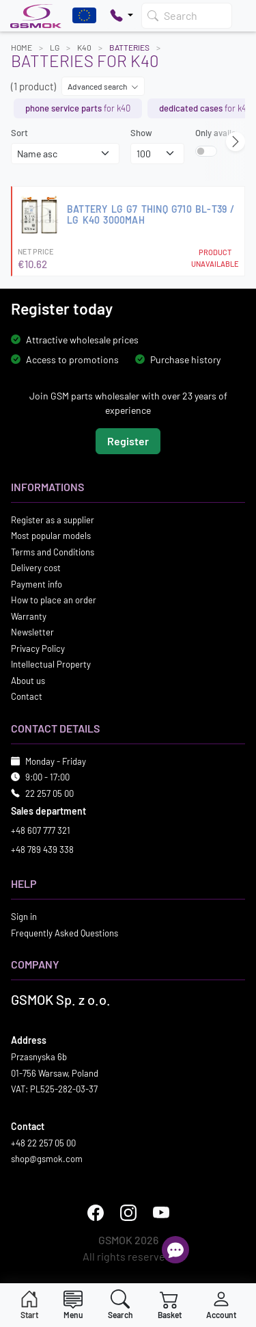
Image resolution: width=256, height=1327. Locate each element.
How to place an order (53, 599)
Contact (26, 696)
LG (54, 47)
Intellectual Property (51, 664)
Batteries (129, 47)
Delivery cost (36, 567)
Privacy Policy (38, 647)
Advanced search (103, 86)
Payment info (36, 583)
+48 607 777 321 (40, 830)
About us (28, 679)
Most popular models (51, 535)
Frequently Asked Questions (64, 932)
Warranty (28, 615)
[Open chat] (175, 1250)
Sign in (24, 916)
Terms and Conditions (52, 551)
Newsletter (32, 632)
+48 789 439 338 (42, 848)
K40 (84, 47)
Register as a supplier (52, 519)
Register (128, 440)
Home (21, 47)
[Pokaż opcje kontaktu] (121, 16)
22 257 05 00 (49, 792)
